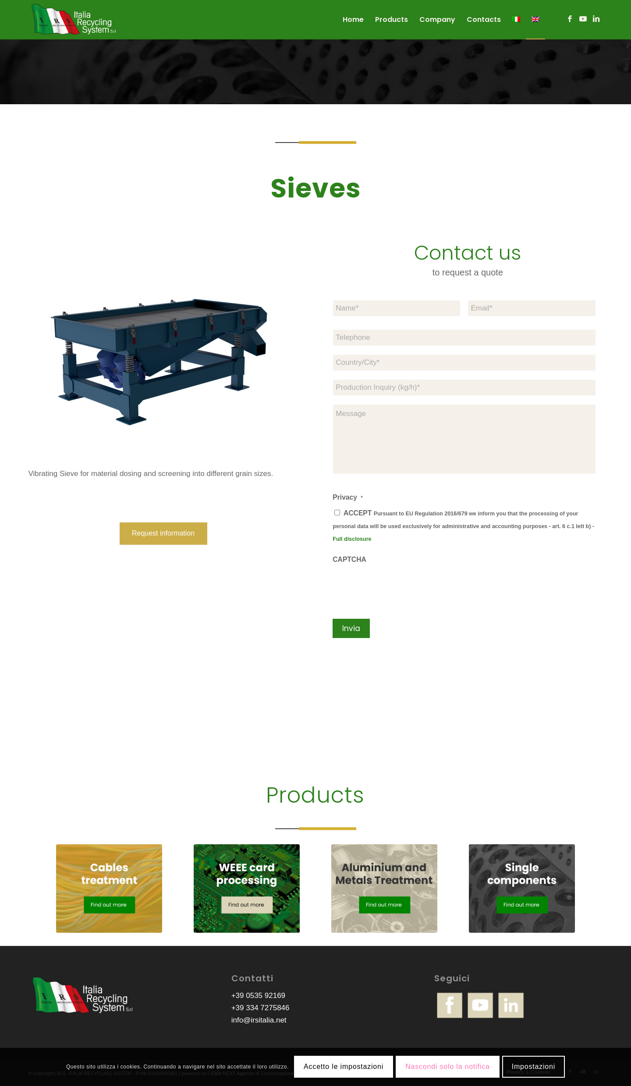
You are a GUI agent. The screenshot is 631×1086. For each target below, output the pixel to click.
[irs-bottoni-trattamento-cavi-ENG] (109, 888)
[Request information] (163, 533)
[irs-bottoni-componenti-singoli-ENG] (522, 888)
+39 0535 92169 (258, 995)
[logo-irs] (74, 19)
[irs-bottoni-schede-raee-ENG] (247, 888)
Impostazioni (533, 1066)
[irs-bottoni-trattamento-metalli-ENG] (384, 888)
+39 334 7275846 (260, 1008)
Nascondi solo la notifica (447, 1066)
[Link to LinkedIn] (596, 19)
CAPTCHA (349, 559)
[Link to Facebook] (570, 19)
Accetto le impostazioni (343, 1066)
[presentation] (399, 586)
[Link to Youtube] (583, 19)
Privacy (348, 497)
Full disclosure (352, 539)
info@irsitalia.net (259, 1020)
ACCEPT (463, 525)
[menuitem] (353, 19)
